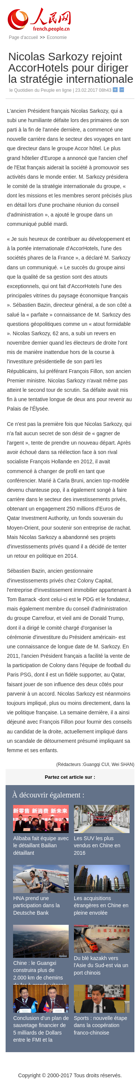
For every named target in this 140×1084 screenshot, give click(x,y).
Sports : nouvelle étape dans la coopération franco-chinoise (100, 1025)
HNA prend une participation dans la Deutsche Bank (36, 905)
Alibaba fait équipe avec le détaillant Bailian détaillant (41, 845)
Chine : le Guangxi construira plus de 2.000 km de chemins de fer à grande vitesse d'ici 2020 (39, 977)
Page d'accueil (23, 37)
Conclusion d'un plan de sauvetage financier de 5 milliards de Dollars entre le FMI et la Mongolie (41, 1032)
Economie (56, 37)
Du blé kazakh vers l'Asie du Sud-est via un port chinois (101, 965)
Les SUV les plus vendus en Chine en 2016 (97, 845)
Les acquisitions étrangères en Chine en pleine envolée (101, 905)
